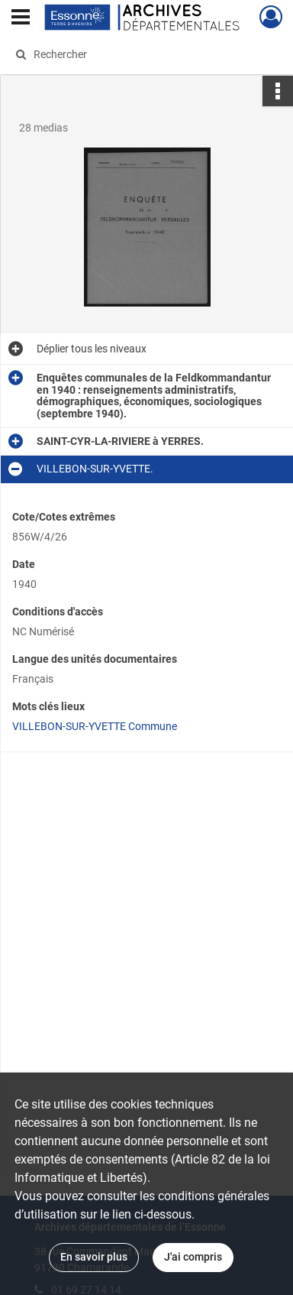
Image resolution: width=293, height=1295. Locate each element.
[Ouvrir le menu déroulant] (20, 18)
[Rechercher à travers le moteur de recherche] (145, 54)
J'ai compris (193, 1257)
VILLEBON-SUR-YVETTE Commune (94, 726)
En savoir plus (93, 1257)
